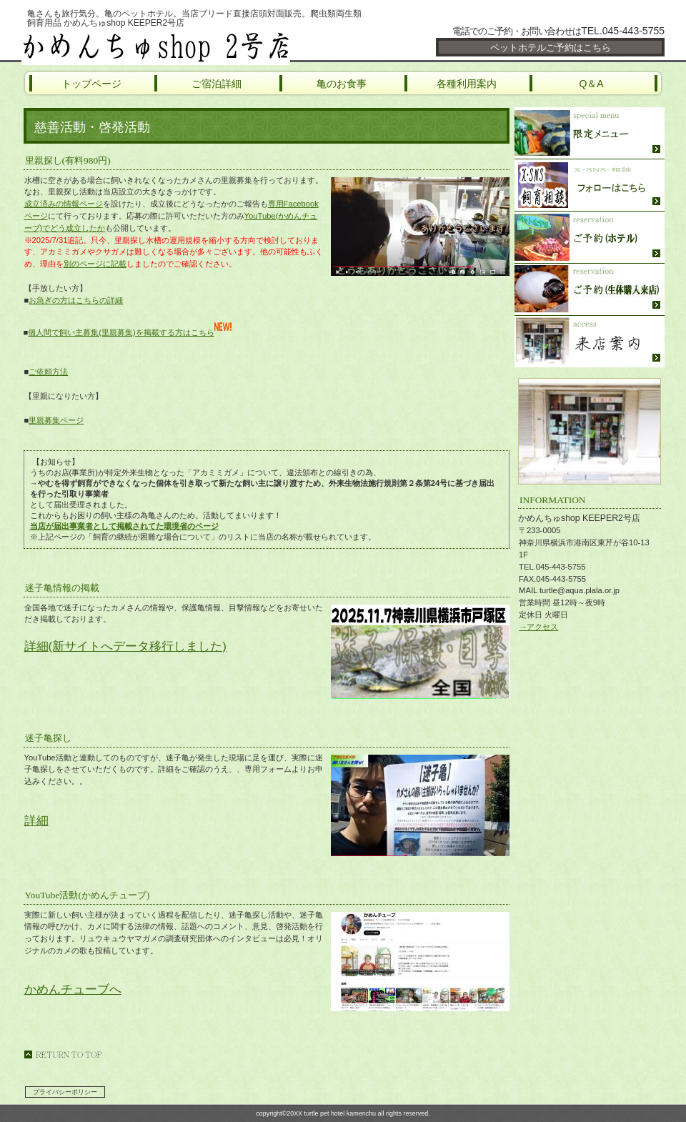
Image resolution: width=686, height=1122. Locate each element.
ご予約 (589, 238)
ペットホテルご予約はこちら (550, 47)
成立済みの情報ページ (63, 203)
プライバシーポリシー (65, 1092)
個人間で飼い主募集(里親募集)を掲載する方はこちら (129, 332)
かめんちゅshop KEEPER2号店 (192, 46)
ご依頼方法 (48, 371)
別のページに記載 (95, 263)
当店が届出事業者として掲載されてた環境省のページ (124, 526)
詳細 (36, 821)
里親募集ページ (56, 420)
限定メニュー (589, 133)
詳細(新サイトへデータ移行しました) (125, 646)
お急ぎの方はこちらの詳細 (76, 300)
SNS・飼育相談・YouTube (589, 185)
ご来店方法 (589, 341)
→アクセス (538, 626)
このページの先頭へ (63, 1054)
